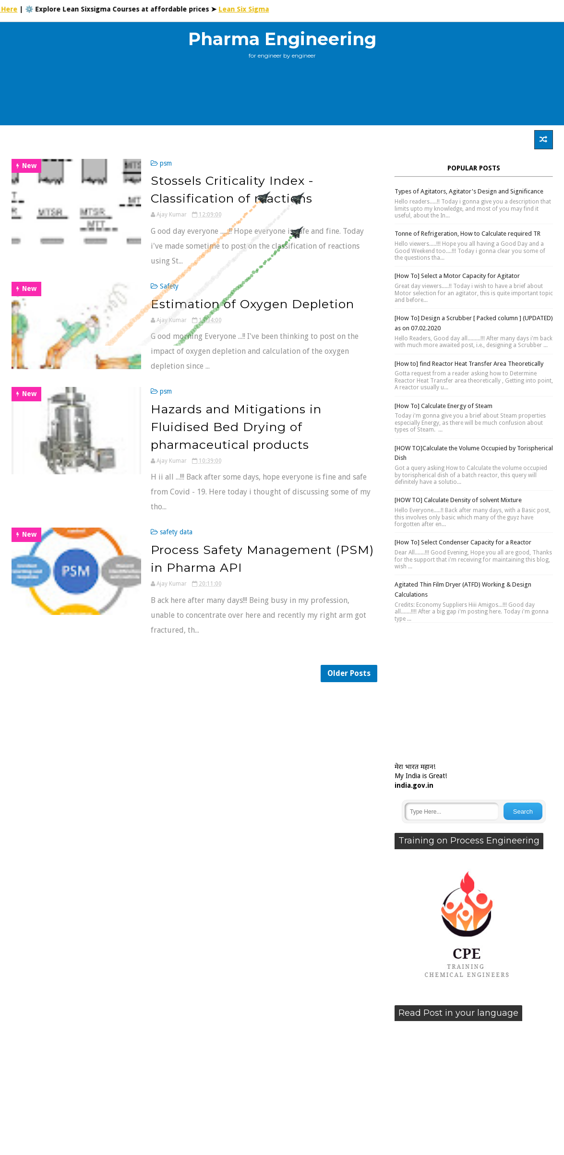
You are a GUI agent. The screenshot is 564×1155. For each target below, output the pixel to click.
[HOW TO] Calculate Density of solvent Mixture (458, 500)
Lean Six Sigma (250, 9)
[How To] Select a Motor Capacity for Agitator (457, 275)
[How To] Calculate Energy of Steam (443, 405)
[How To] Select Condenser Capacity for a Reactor (463, 542)
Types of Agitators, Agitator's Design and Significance (469, 191)
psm (166, 163)
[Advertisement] (282, 96)
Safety (169, 286)
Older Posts (349, 673)
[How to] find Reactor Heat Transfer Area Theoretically (469, 363)
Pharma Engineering (282, 38)
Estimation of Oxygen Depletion (252, 304)
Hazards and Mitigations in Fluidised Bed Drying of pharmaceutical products (236, 427)
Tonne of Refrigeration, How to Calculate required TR (467, 233)
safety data (176, 532)
